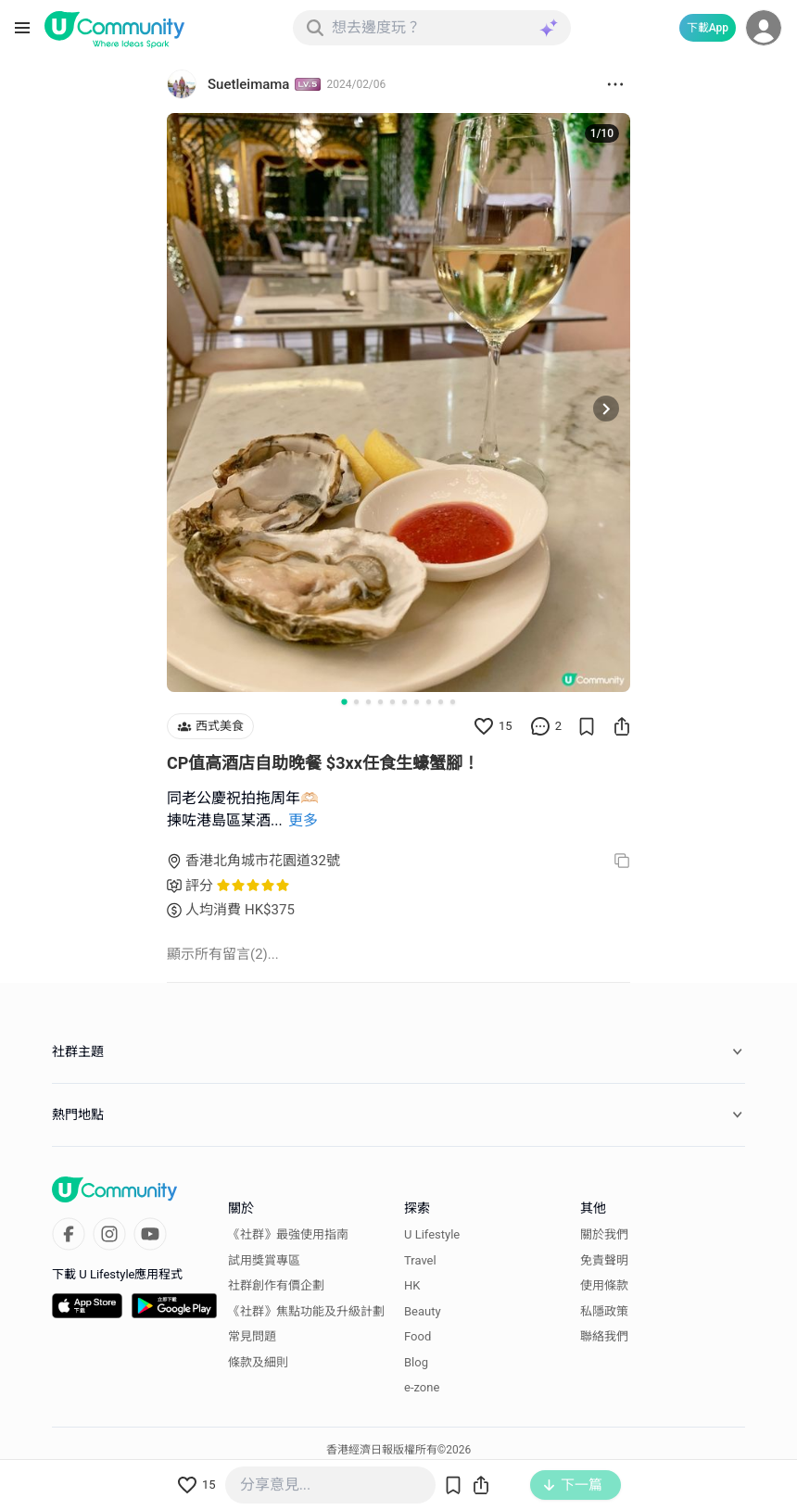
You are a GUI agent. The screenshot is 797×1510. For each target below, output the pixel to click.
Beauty (422, 1311)
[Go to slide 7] (416, 701)
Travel (420, 1260)
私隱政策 (604, 1311)
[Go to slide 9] (440, 701)
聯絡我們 (604, 1336)
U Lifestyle (432, 1234)
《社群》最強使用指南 (288, 1234)
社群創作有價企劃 (276, 1285)
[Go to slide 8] (428, 701)
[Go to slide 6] (404, 701)
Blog (416, 1362)
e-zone (421, 1387)
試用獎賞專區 (264, 1260)
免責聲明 (604, 1260)
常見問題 (252, 1336)
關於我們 (604, 1234)
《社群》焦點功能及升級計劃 (306, 1311)
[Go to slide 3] (368, 701)
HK (412, 1285)
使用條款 (604, 1285)
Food (417, 1336)
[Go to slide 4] (380, 701)
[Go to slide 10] (452, 701)
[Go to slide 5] (392, 701)
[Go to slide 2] (356, 701)
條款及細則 (258, 1362)
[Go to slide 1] (344, 701)
